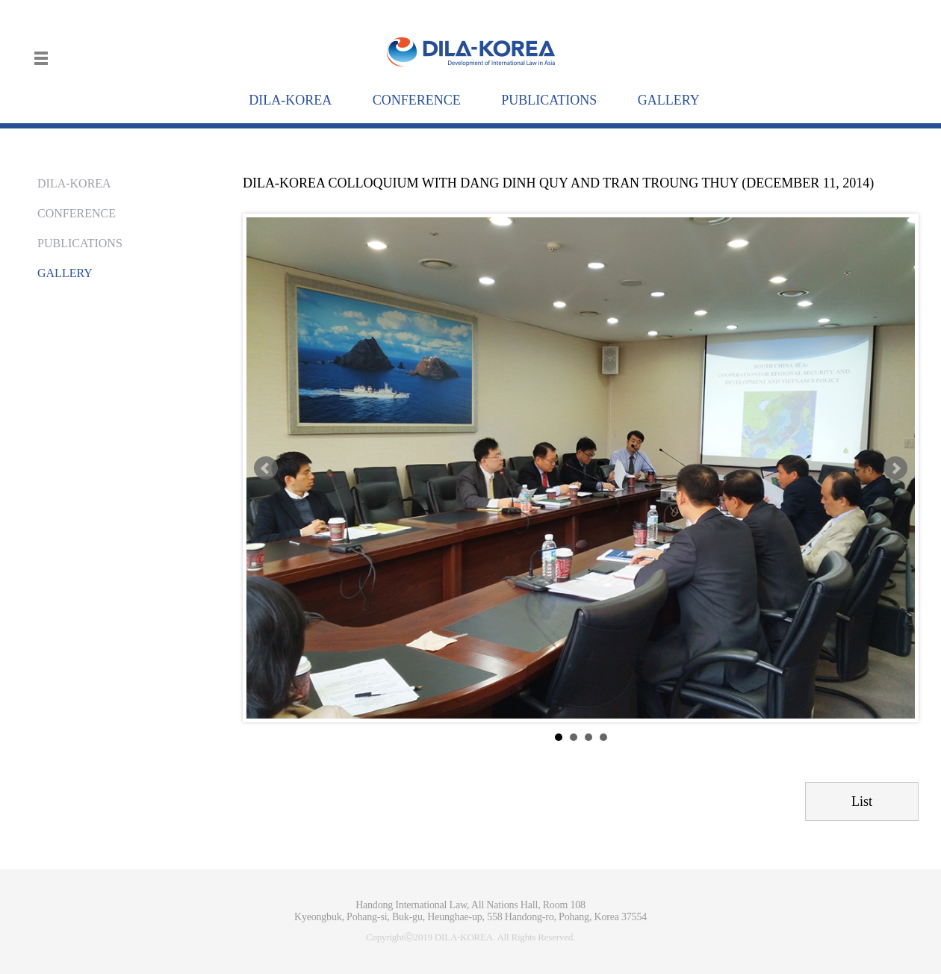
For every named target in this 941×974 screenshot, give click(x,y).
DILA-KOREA (74, 183)
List (861, 801)
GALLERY (65, 273)
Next (895, 468)
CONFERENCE (76, 213)
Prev (266, 468)
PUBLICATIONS (79, 243)
